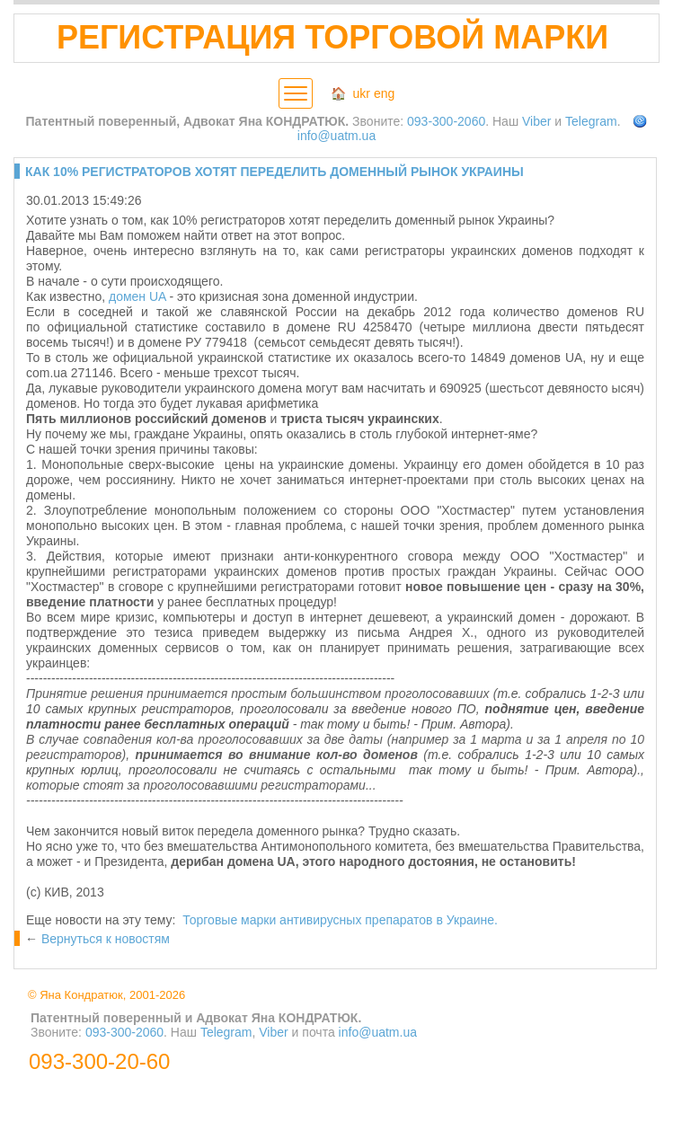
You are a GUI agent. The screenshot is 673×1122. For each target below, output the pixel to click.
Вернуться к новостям (105, 939)
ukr (361, 93)
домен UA (137, 296)
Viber (536, 121)
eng (384, 93)
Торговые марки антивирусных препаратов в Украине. (340, 920)
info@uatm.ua (336, 135)
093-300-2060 (446, 121)
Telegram (591, 121)
